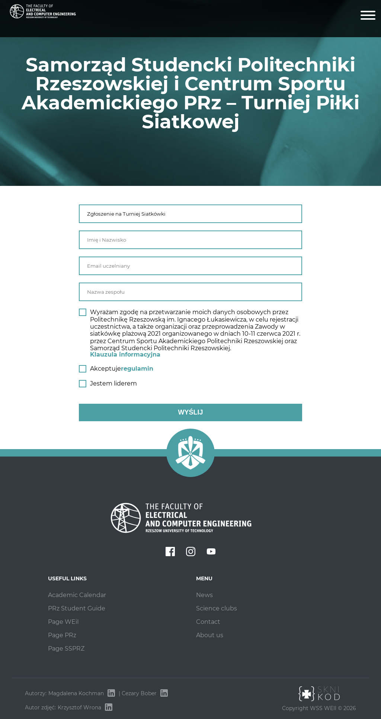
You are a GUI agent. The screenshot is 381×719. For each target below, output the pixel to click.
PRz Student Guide (76, 608)
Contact (208, 621)
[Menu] (368, 15)
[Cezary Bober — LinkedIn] (164, 693)
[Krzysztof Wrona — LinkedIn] (108, 707)
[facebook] (170, 552)
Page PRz (62, 635)
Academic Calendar (77, 595)
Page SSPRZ (66, 648)
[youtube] (211, 552)
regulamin (137, 368)
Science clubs (216, 608)
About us (209, 635)
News (204, 595)
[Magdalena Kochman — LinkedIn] (111, 693)
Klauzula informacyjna (125, 354)
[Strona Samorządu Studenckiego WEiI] (43, 20)
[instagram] (190, 552)
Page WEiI (63, 621)
